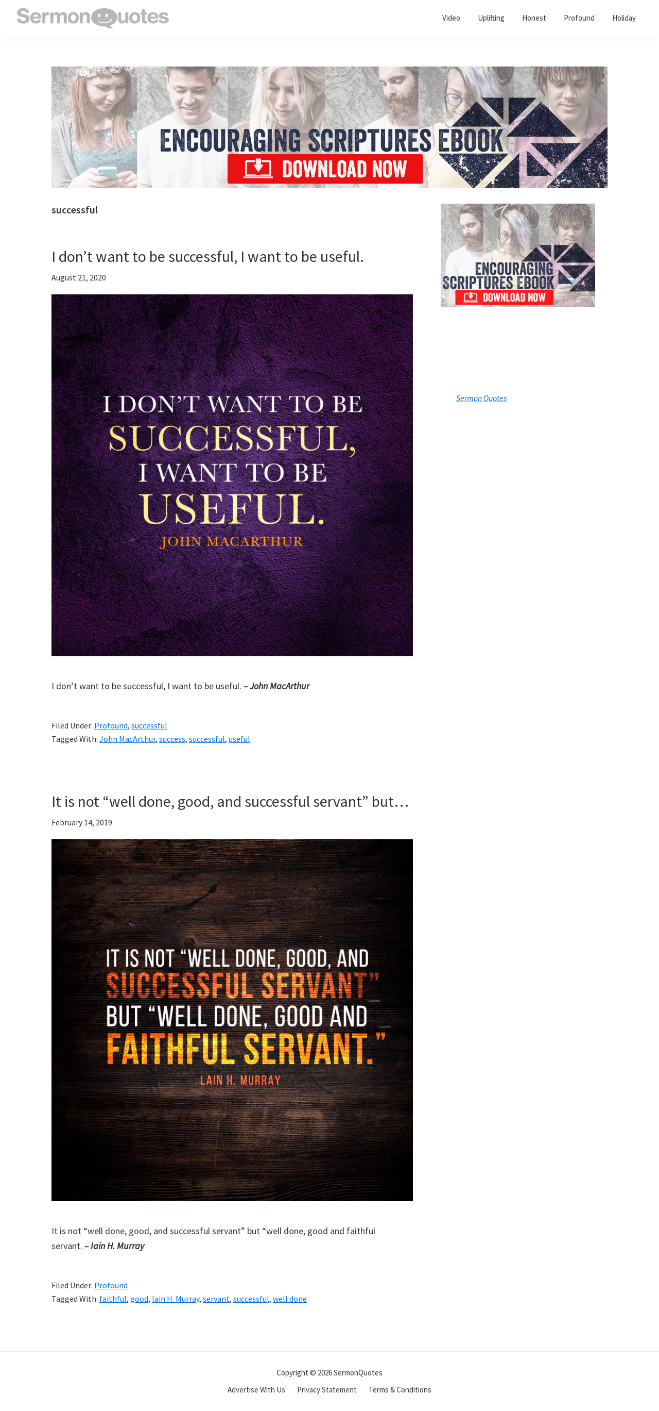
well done (290, 1298)
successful (149, 725)
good (139, 1298)
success (172, 739)
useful (239, 739)
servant (216, 1298)
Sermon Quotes (481, 398)
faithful (113, 1298)
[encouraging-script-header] (329, 74)
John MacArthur (127, 739)
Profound (111, 725)
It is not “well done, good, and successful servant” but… (230, 801)
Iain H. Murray (175, 1298)
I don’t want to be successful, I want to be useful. (207, 256)
